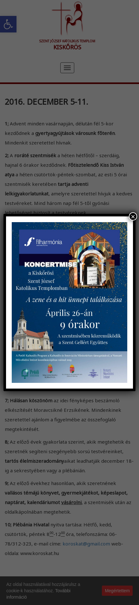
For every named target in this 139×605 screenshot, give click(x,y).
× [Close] (133, 216)
